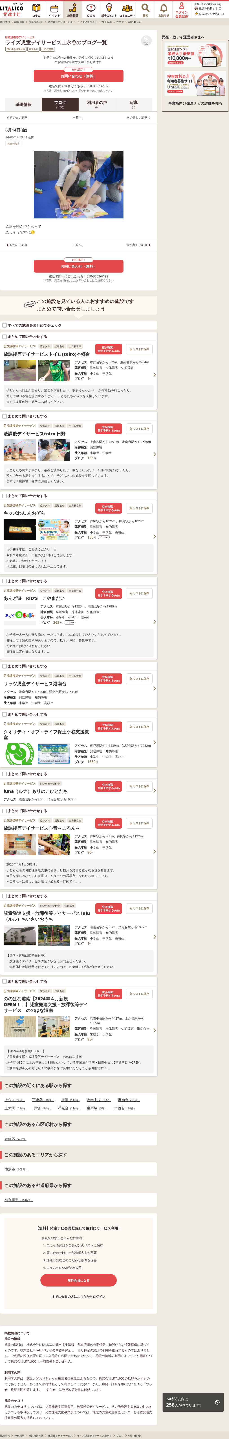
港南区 (15, 1138)
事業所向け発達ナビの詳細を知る (195, 103)
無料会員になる (79, 1280)
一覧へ (77, 117)
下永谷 (43, 1100)
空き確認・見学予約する (109, 349)
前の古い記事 (18, 117)
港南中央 (99, 1100)
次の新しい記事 (137, 117)
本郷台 (125, 1108)
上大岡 (15, 1108)
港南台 (129, 1100)
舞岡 (70, 1100)
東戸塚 (97, 1108)
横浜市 (16, 1169)
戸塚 (42, 1108)
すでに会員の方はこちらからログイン (78, 1296)
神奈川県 (18, 1200)
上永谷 (14, 1100)
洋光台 (69, 1108)
